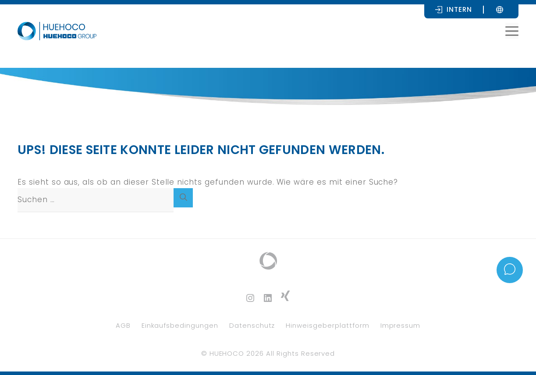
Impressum (400, 325)
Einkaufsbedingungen (180, 325)
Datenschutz (252, 325)
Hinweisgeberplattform (327, 325)
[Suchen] (183, 197)
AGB (123, 325)
